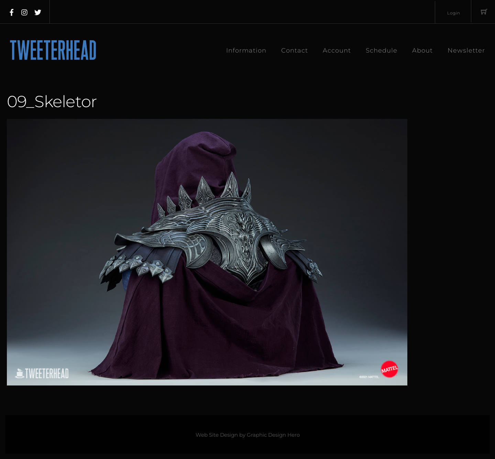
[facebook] (11, 11)
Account (337, 50)
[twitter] (38, 11)
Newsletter (466, 50)
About (422, 50)
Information (246, 50)
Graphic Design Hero (273, 435)
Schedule (381, 50)
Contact (294, 50)
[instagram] (25, 11)
